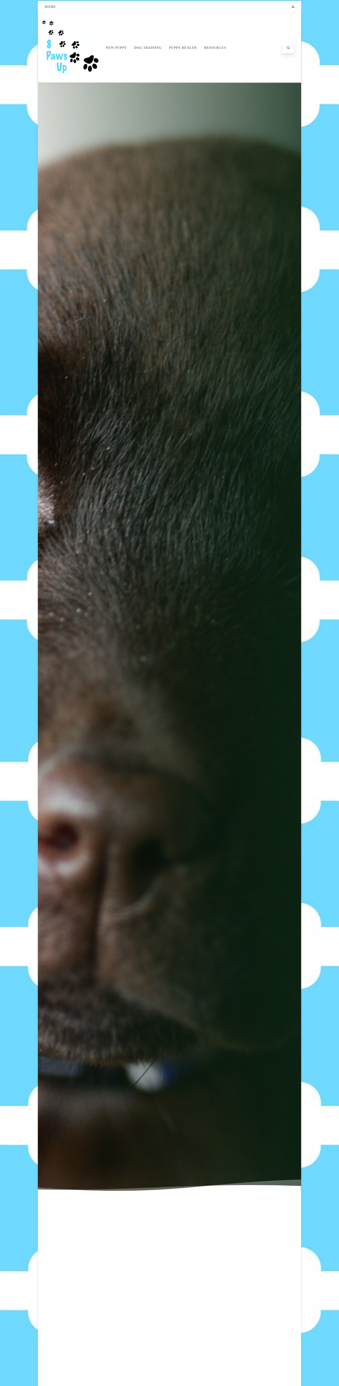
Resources (215, 47)
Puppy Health (183, 47)
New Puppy (116, 47)
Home (50, 7)
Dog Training (148, 47)
